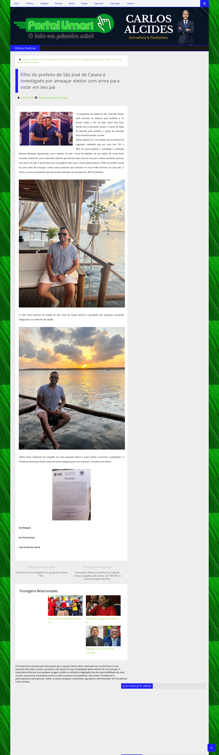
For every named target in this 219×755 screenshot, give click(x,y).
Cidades (41, 3)
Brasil (68, 3)
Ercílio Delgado (72, 708)
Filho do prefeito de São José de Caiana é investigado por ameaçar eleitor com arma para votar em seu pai (66, 60)
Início (13, 3)
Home (21, 59)
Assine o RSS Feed (30, 695)
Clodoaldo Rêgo (73, 686)
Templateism (59, 751)
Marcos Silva (71, 725)
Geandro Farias (72, 719)
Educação (112, 3)
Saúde (81, 3)
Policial (55, 3)
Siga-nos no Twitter (30, 685)
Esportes (95, 3)
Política (26, 3)
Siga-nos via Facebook (32, 675)
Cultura (127, 3)
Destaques (70, 697)
